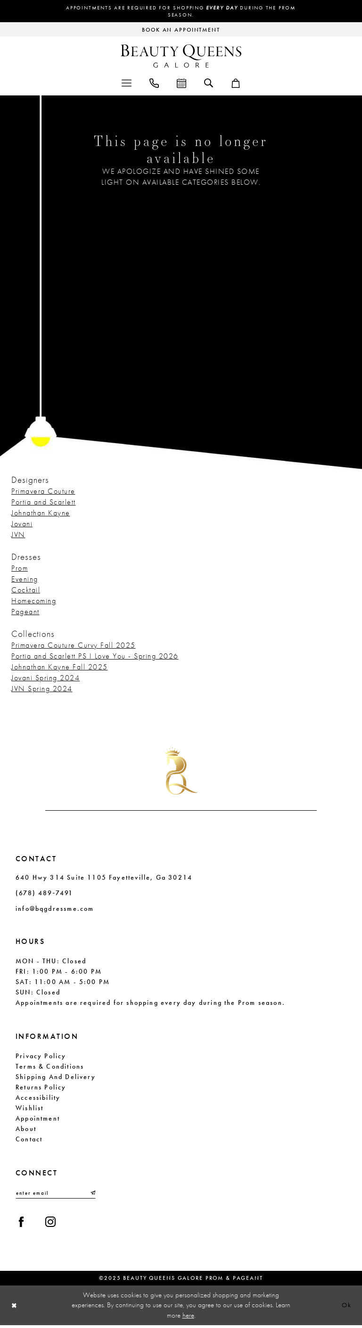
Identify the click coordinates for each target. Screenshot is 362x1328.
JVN (18, 535)
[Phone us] (154, 82)
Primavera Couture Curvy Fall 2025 (73, 646)
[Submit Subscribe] (92, 1194)
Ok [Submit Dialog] (346, 1308)
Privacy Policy (41, 1056)
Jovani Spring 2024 (45, 679)
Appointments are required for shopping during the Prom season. (181, 11)
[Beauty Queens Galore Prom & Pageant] (181, 56)
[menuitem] (126, 82)
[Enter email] (56, 1194)
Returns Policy (41, 1087)
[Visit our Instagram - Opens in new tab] (52, 1223)
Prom (19, 569)
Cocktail (25, 591)
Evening (24, 580)
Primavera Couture (43, 492)
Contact (29, 1139)
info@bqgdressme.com (55, 909)
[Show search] (208, 83)
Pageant (25, 612)
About (26, 1129)
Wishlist (29, 1108)
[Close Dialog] (15, 1308)
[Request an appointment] (181, 30)
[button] (126, 82)
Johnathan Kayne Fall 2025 (59, 668)
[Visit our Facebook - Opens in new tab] (22, 1223)
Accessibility (38, 1098)
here (188, 1317)
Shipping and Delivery (56, 1077)
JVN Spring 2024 (42, 689)
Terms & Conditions (50, 1066)
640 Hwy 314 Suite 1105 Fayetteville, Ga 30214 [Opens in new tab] (104, 878)
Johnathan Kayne (40, 514)
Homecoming (33, 602)
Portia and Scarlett (43, 503)
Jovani (22, 525)
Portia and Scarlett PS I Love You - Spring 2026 (95, 657)
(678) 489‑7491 (44, 893)
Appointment (38, 1118)
